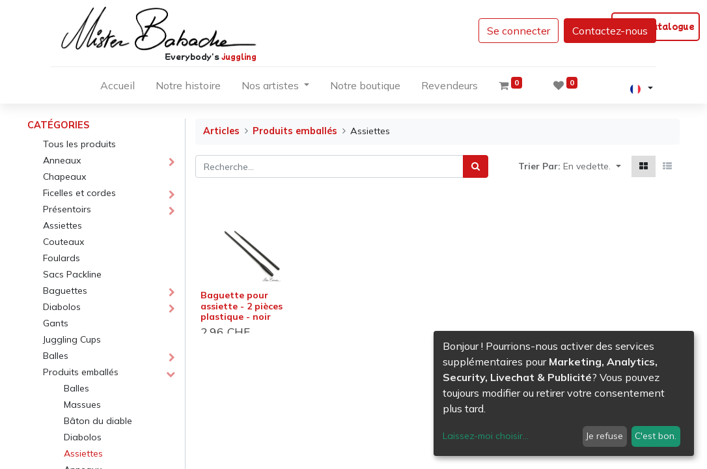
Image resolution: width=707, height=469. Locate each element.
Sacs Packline (72, 274)
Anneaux (62, 160)
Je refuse (604, 436)
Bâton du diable (98, 421)
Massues (82, 404)
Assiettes (62, 225)
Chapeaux (64, 176)
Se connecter (518, 30)
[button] (592, 166)
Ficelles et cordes (79, 193)
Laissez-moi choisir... (486, 436)
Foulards (61, 258)
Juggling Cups (72, 339)
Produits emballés (80, 372)
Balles (55, 356)
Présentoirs (67, 209)
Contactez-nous (610, 30)
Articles (221, 131)
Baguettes (65, 290)
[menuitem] (117, 88)
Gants (55, 323)
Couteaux (63, 242)
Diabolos (62, 307)
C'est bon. (655, 436)
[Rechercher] (475, 166)
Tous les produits (79, 144)
